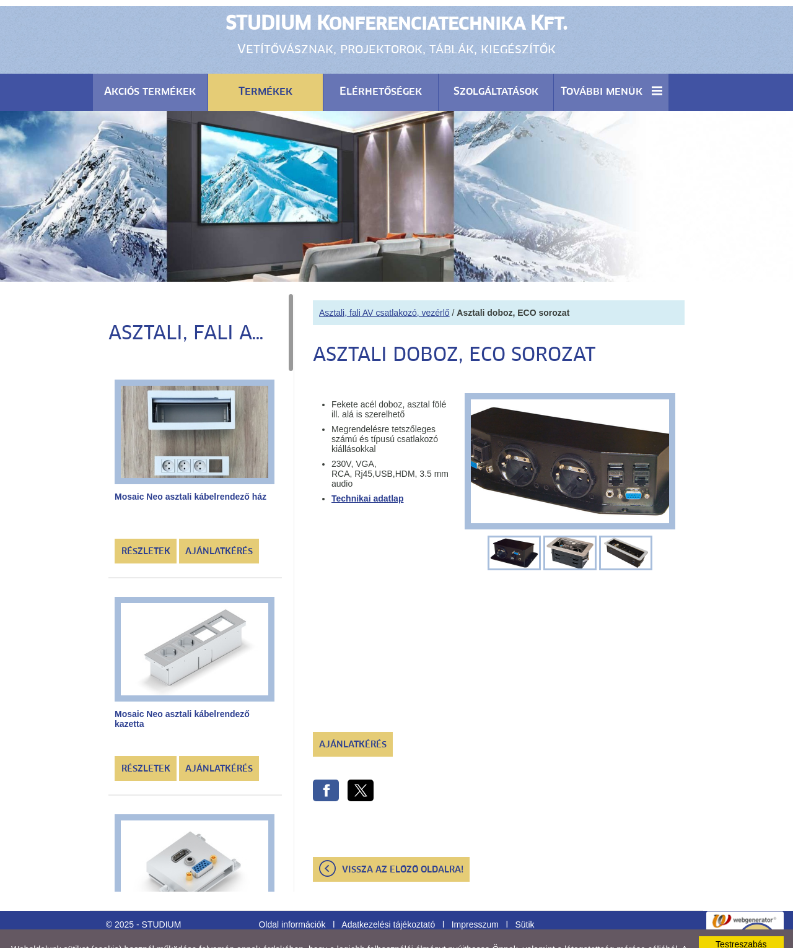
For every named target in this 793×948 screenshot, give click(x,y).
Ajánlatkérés (219, 520)
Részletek (145, 520)
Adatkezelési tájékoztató (388, 893)
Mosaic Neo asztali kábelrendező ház (190, 466)
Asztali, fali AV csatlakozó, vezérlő (384, 282)
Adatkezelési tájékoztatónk (356, 928)
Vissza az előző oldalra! (402, 839)
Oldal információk (291, 893)
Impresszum (475, 893)
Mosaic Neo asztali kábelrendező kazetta (182, 688)
